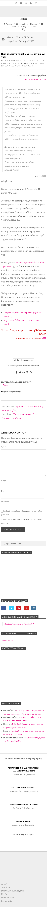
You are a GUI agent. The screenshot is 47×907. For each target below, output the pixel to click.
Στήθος (41, 63)
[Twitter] (20, 372)
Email (3, 491)
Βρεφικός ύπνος (31, 63)
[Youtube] (23, 372)
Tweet (6, 385)
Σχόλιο (3, 447)
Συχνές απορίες (7, 66)
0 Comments (27, 66)
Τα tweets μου (7, 640)
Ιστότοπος (4, 501)
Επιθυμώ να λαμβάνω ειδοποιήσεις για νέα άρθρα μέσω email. (21, 521)
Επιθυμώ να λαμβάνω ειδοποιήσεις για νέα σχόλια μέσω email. (21, 513)
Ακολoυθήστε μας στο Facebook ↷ (19, 617)
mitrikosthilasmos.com (35, 79)
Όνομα (4, 480)
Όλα (12, 63)
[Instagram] (30, 372)
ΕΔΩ (44, 337)
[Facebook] (16, 372)
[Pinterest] (27, 372)
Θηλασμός (5, 63)
